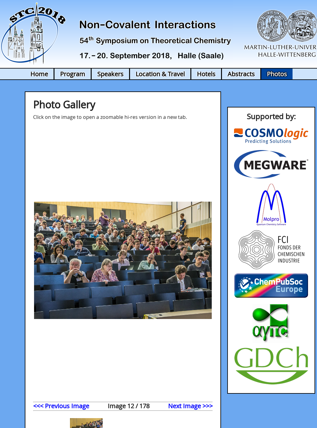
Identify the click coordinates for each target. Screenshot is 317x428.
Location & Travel (160, 74)
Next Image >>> (190, 406)
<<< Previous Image (61, 406)
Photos (277, 74)
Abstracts (241, 74)
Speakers (110, 74)
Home (39, 74)
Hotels (206, 74)
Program (72, 74)
